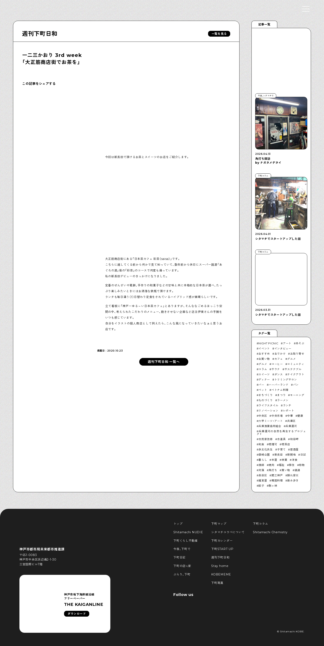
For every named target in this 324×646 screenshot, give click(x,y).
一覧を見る (219, 34)
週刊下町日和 (39, 33)
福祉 (281, 465)
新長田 (278, 454)
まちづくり (265, 395)
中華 (290, 415)
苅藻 (261, 470)
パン (296, 384)
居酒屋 (294, 449)
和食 (261, 444)
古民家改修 (265, 439)
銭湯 (297, 470)
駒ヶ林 (273, 485)
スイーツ (264, 374)
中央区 (262, 415)
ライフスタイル (268, 405)
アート (287, 343)
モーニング (297, 395)
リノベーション (268, 410)
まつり (281, 395)
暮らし (262, 459)
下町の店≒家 (182, 566)
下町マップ (218, 524)
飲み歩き (293, 480)
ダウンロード (77, 614)
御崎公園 (264, 454)
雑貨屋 (262, 480)
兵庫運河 (291, 426)
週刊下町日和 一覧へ (164, 362)
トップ (177, 524)
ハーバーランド (278, 384)
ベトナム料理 (280, 389)
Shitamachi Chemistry (270, 532)
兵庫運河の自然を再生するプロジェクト (281, 433)
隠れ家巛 (293, 475)
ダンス (278, 374)
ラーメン (282, 400)
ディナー (264, 379)
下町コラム (260, 524)
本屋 (274, 459)
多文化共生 (265, 449)
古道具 (281, 439)
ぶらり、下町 (181, 574)
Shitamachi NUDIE (188, 532)
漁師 (261, 465)
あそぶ (300, 343)
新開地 (291, 454)
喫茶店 (286, 444)
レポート (288, 410)
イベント (264, 348)
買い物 (286, 470)
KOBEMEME (221, 574)
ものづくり (265, 400)
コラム (262, 369)
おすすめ (264, 353)
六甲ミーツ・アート (270, 421)
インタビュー (282, 348)
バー (261, 384)
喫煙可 (273, 444)
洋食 (294, 459)
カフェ (278, 358)
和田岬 (294, 439)
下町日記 (179, 557)
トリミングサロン (285, 379)
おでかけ (280, 353)
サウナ (276, 369)
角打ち (273, 470)
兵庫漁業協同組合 (269, 426)
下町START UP (222, 549)
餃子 (261, 485)
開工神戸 (277, 475)
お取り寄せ (297, 353)
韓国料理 (277, 480)
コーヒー (277, 364)
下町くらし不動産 (185, 541)
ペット (262, 389)
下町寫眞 (217, 583)
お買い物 (264, 358)
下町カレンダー (221, 541)
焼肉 (271, 465)
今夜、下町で (181, 549)
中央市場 (277, 415)
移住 (291, 465)
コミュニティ (295, 364)
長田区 (262, 475)
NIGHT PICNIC (268, 343)
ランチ (287, 405)
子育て (281, 449)
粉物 (302, 465)
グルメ (291, 358)
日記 (303, 454)
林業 (284, 459)
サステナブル (293, 369)
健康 (300, 415)
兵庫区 (291, 421)
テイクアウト (295, 374)
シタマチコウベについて (228, 532)
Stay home (219, 566)
